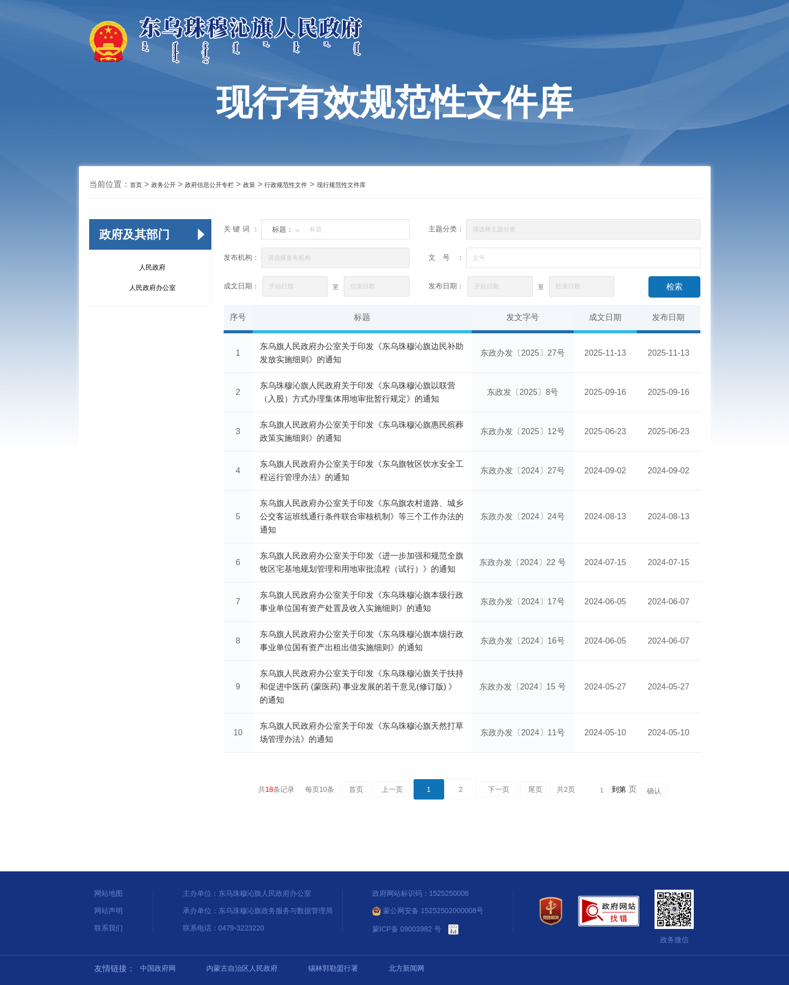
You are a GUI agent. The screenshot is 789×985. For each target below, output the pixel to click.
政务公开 (163, 185)
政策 (249, 185)
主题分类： (446, 229)
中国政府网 (158, 968)
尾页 (535, 789)
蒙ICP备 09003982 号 (406, 929)
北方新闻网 (406, 968)
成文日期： (241, 286)
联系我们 (108, 927)
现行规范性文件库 (341, 185)
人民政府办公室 (152, 287)
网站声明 (108, 911)
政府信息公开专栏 (209, 185)
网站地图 (108, 893)
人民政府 (152, 267)
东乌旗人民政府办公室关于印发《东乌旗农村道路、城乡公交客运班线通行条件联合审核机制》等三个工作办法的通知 (362, 516)
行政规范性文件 (285, 185)
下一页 (498, 789)
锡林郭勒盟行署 (333, 968)
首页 (136, 185)
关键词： (241, 229)
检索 (674, 286)
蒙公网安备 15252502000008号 (428, 911)
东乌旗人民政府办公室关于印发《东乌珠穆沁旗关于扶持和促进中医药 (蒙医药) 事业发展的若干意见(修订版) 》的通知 (362, 686)
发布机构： (241, 257)
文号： (446, 257)
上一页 (392, 789)
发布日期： (446, 286)
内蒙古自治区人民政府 (242, 968)
